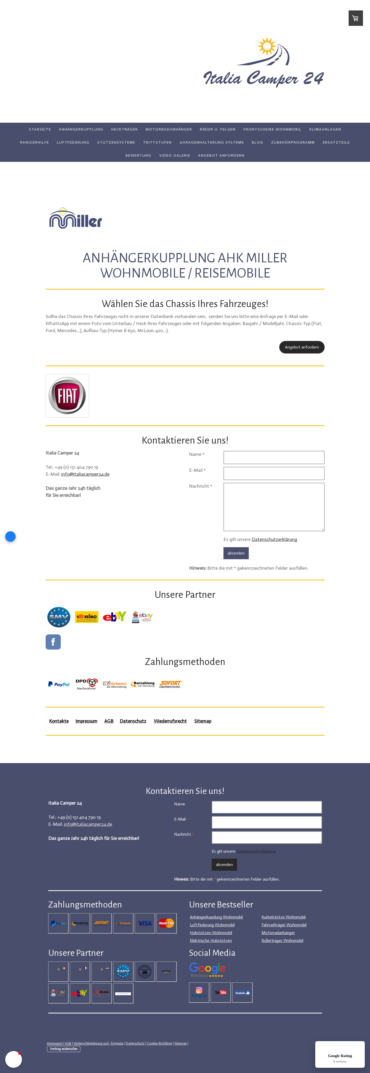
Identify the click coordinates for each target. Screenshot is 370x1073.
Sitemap (180, 1043)
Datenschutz (135, 1043)
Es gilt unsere (260, 539)
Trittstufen (157, 142)
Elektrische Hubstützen (211, 940)
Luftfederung (73, 142)
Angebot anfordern (221, 155)
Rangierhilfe (34, 142)
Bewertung (138, 155)
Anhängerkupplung (81, 129)
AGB (68, 1043)
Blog (257, 142)
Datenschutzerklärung (274, 539)
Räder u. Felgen (218, 129)
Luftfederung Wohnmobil (212, 924)
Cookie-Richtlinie (159, 1043)
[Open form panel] (10, 536)
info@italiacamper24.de (85, 474)
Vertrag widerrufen (63, 1049)
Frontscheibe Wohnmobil (273, 129)
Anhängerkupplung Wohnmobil (216, 917)
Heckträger (124, 129)
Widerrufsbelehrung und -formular (99, 1043)
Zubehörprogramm (293, 142)
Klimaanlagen (325, 129)
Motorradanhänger (169, 129)
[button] (13, 1059)
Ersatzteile (336, 142)
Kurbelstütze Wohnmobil (284, 917)
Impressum (55, 1043)
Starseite (40, 129)
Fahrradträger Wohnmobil (284, 924)
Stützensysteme (116, 142)
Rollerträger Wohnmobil (282, 940)
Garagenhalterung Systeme (212, 142)
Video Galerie (174, 155)
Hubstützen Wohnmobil (211, 932)
